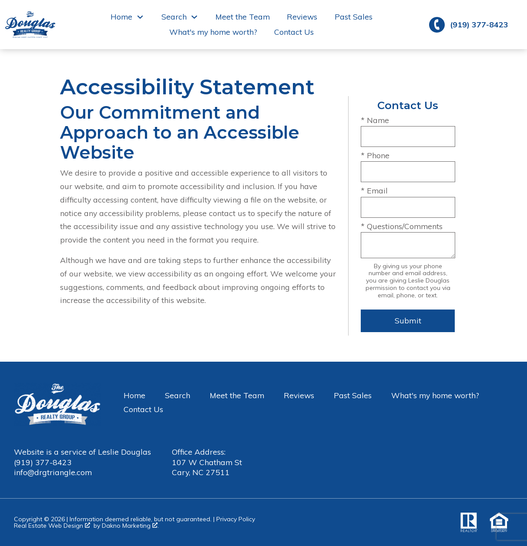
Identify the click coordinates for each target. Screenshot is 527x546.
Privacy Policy (235, 519)
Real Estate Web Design (52, 526)
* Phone (375, 155)
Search (177, 395)
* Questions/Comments (402, 226)
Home (134, 395)
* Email (374, 190)
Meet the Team (242, 17)
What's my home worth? (213, 32)
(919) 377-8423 (43, 462)
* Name (375, 120)
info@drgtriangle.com (53, 472)
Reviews (302, 17)
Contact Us (294, 32)
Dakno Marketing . (130, 526)
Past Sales (354, 17)
